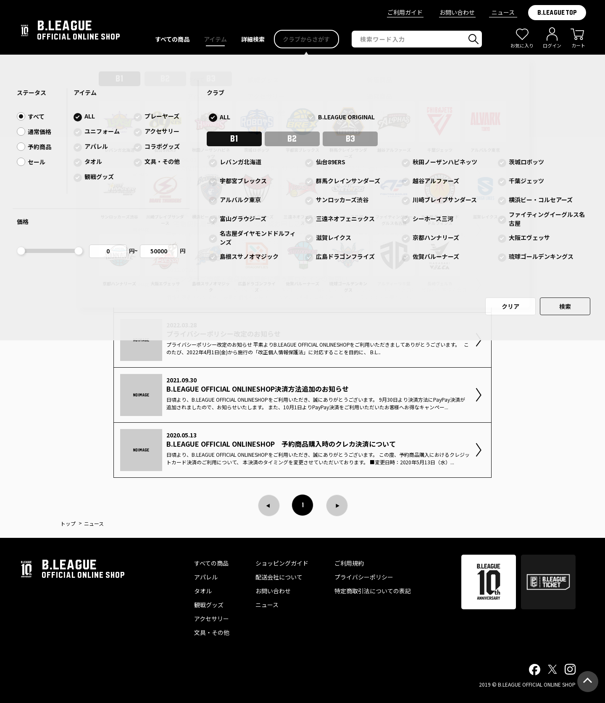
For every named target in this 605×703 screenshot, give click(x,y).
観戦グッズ (209, 604)
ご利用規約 (349, 563)
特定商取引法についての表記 (372, 591)
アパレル (206, 577)
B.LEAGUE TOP (557, 12)
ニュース (503, 12)
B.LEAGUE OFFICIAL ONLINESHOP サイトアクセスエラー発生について (303, 63)
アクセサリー (211, 618)
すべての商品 (211, 563)
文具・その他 (211, 632)
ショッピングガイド (281, 563)
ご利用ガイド (405, 12)
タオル (203, 591)
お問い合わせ (457, 12)
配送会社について (278, 577)
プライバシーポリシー (363, 577)
